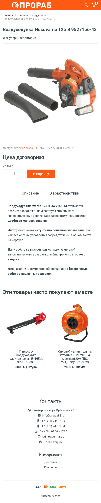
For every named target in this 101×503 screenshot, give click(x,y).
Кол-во (8, 166)
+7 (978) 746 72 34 (53, 426)
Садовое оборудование (33, 15)
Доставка (50, 462)
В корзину (41, 174)
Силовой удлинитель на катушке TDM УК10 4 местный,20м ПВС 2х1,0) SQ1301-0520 (75, 357)
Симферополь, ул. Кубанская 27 (53, 410)
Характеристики (64, 193)
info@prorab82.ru (53, 415)
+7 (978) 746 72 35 (53, 421)
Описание (30, 193)
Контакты (50, 467)
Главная (8, 15)
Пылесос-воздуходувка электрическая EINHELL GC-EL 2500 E (26, 357)
